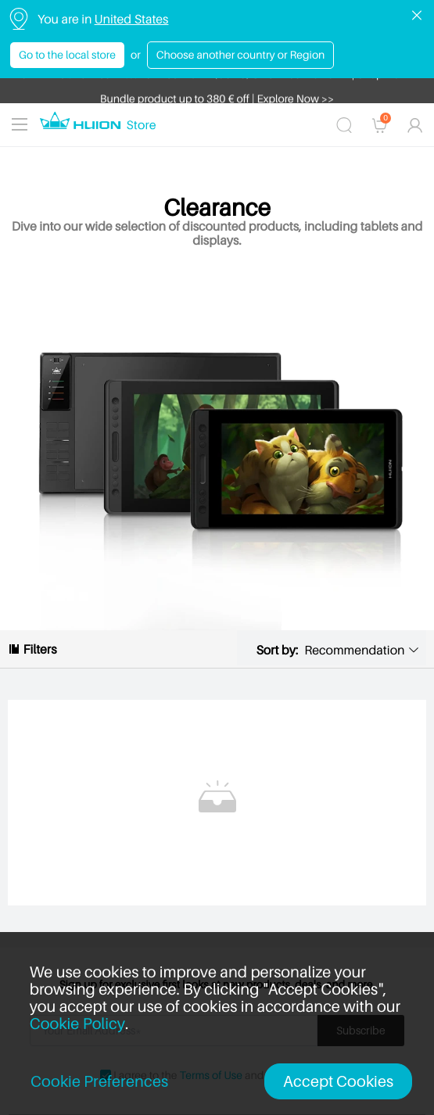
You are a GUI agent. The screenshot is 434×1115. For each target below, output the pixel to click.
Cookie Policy (77, 1023)
